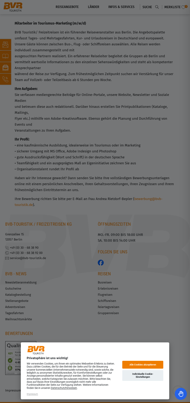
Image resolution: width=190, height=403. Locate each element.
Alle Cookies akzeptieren (143, 364)
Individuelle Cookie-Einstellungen (142, 375)
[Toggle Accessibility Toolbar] (180, 393)
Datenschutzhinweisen (64, 387)
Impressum (32, 394)
